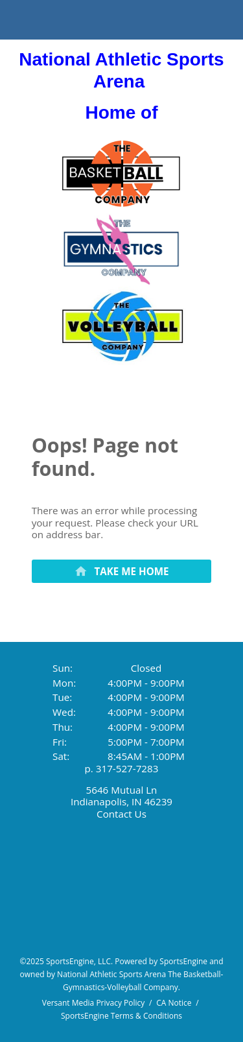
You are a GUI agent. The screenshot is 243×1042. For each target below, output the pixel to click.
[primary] (122, 571)
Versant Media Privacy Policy (93, 1002)
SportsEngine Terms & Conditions (121, 1015)
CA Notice (173, 1002)
